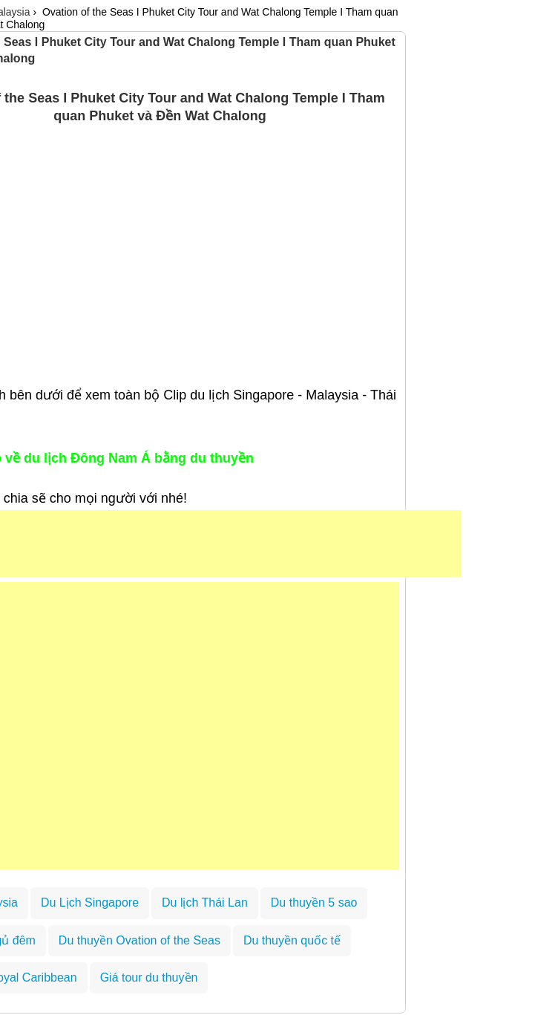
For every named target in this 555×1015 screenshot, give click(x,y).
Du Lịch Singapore (90, 902)
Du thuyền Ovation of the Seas (139, 940)
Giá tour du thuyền (149, 977)
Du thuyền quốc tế (292, 940)
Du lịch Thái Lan (205, 902)
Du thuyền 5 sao (314, 902)
